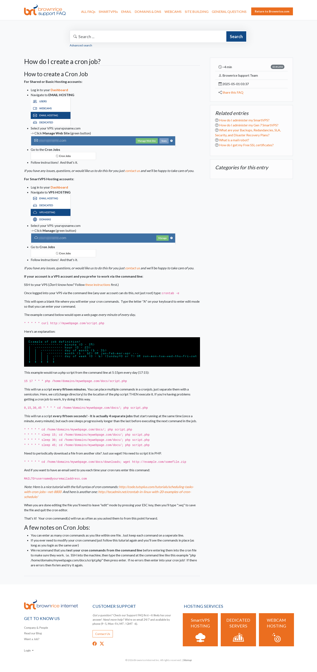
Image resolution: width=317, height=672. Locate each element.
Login (27, 650)
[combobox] (158, 36)
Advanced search (81, 45)
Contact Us (102, 634)
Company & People (36, 627)
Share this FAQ (232, 92)
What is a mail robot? (234, 140)
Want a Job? (31, 639)
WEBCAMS (173, 11)
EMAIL (126, 11)
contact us (132, 171)
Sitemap (187, 660)
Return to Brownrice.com (272, 11)
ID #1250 (277, 66)
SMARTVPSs (108, 11)
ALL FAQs (88, 11)
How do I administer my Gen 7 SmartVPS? (248, 125)
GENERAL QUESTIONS (229, 11)
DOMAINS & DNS (148, 11)
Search (236, 36)
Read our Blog (33, 633)
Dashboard (59, 90)
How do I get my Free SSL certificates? (246, 145)
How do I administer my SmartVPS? (244, 120)
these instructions (97, 284)
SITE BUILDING (196, 11)
